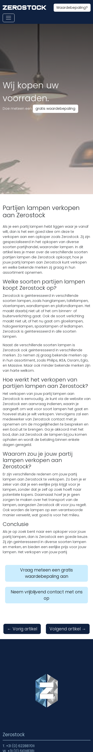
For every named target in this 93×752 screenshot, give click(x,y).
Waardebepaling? (72, 7)
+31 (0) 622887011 (20, 745)
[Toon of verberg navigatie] (9, 18)
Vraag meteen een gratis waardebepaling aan (46, 573)
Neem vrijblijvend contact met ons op (47, 595)
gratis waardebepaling (55, 108)
